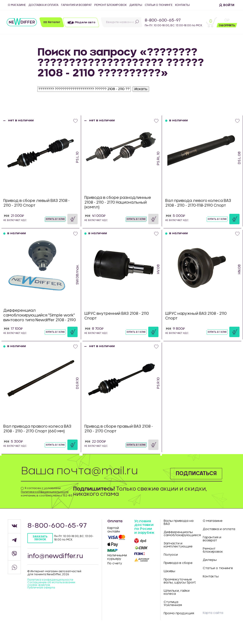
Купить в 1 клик (55, 219)
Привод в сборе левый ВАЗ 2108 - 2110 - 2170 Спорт (36, 203)
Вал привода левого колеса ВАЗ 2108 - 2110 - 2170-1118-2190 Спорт (198, 203)
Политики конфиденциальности (44, 492)
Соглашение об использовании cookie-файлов (51, 583)
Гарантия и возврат (76, 5)
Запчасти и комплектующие (178, 545)
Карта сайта (213, 613)
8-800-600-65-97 (163, 20)
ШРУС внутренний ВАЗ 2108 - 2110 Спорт (116, 316)
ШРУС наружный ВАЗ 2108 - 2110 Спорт (196, 316)
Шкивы (169, 571)
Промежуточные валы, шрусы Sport (180, 581)
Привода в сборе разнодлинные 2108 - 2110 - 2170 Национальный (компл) (117, 202)
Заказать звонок (40, 538)
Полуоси (171, 554)
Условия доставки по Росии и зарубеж (144, 526)
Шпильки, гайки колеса (177, 592)
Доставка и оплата (43, 5)
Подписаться (196, 473)
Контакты (182, 5)
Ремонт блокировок (110, 5)
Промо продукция (179, 613)
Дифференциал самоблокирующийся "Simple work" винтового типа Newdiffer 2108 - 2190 (39, 315)
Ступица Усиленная (173, 604)
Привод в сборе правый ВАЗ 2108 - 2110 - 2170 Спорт (118, 429)
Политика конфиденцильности (50, 579)
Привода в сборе (178, 563)
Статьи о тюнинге (159, 5)
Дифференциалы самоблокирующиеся (180, 534)
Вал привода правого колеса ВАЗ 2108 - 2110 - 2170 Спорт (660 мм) (37, 429)
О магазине (17, 5)
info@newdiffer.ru (55, 556)
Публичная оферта (41, 587)
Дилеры (135, 5)
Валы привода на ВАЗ (178, 522)
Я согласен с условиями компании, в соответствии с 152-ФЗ (46, 492)
